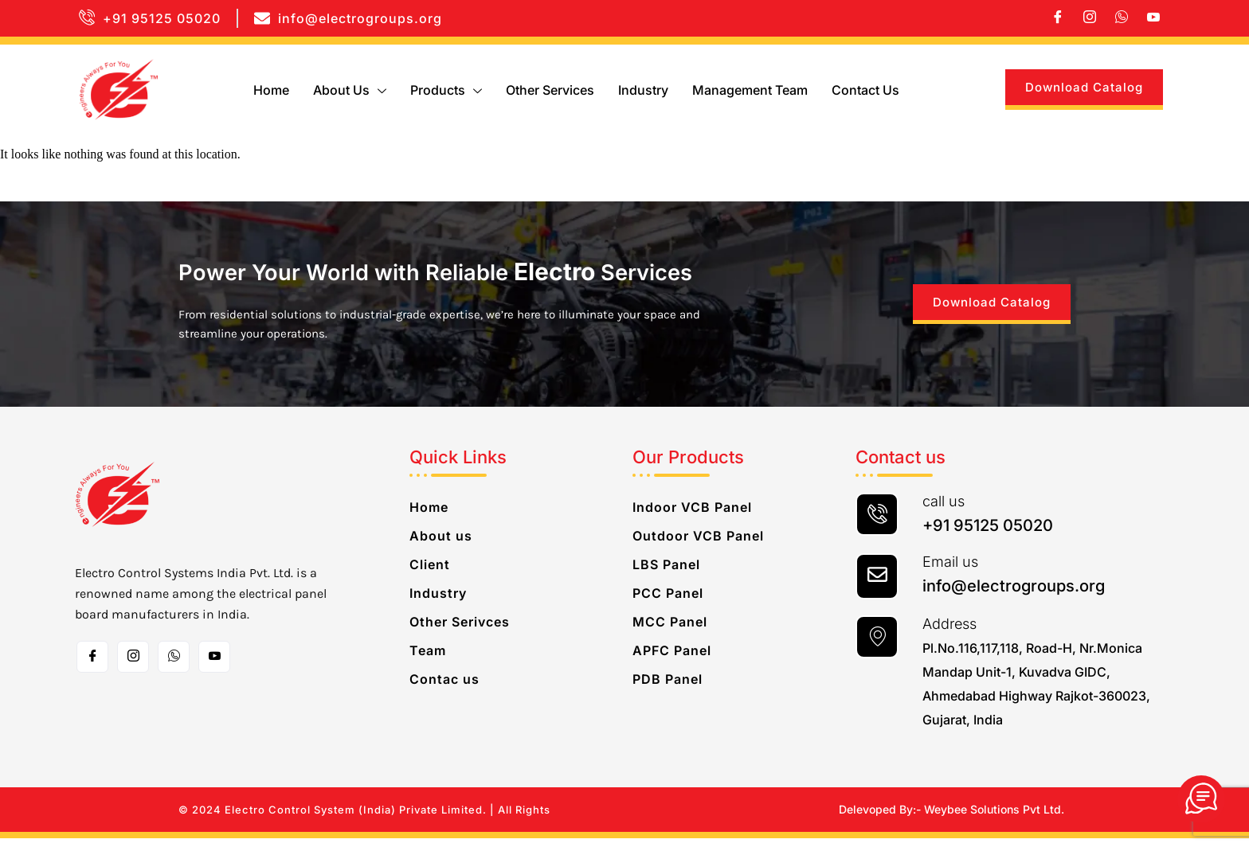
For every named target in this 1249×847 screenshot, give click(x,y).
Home (271, 90)
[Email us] (877, 585)
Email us (950, 570)
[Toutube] (214, 665)
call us (943, 510)
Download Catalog (1084, 87)
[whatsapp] (1121, 18)
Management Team (750, 90)
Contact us (865, 90)
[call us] (877, 523)
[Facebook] (1058, 18)
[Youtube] (1153, 18)
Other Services (550, 90)
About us (349, 90)
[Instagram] (1090, 18)
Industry (643, 90)
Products (446, 90)
